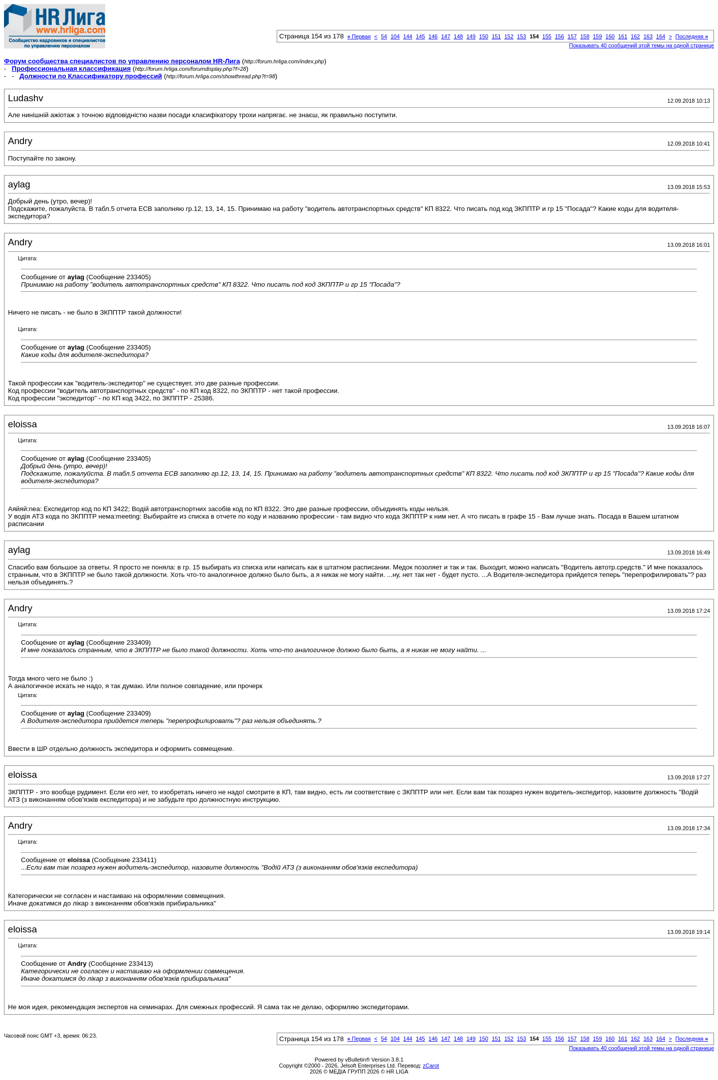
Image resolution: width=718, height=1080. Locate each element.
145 (420, 36)
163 (647, 36)
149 (470, 36)
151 (496, 36)
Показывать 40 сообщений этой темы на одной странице (641, 45)
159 (597, 36)
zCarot (431, 1066)
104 (394, 36)
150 (483, 36)
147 (445, 36)
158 (584, 36)
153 (521, 36)
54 (384, 36)
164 (660, 36)
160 (609, 36)
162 (635, 36)
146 (432, 36)
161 (622, 36)
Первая (358, 36)
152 (508, 36)
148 (458, 36)
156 (559, 36)
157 (571, 36)
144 (407, 36)
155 (546, 36)
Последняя (692, 36)
